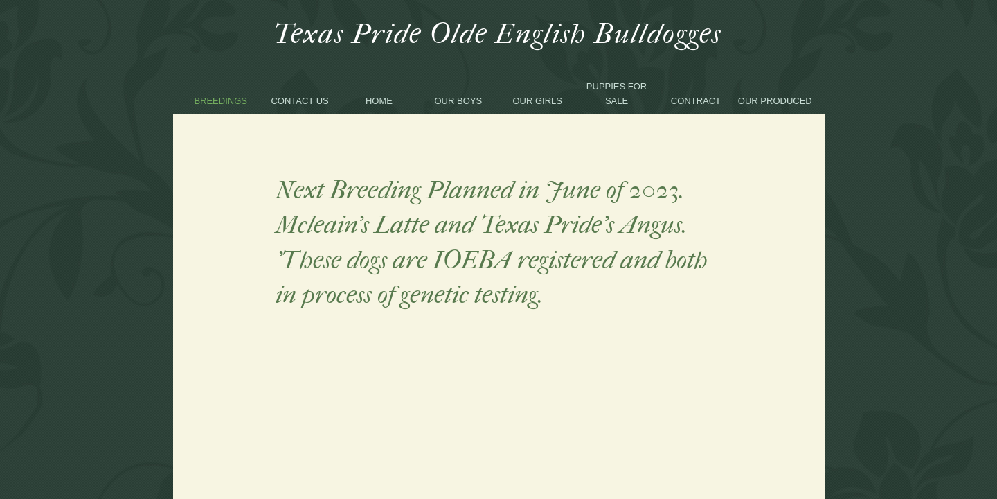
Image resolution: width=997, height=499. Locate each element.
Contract (696, 101)
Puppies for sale (616, 93)
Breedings (220, 101)
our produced (775, 101)
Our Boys (459, 101)
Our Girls (537, 101)
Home (379, 101)
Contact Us (299, 101)
